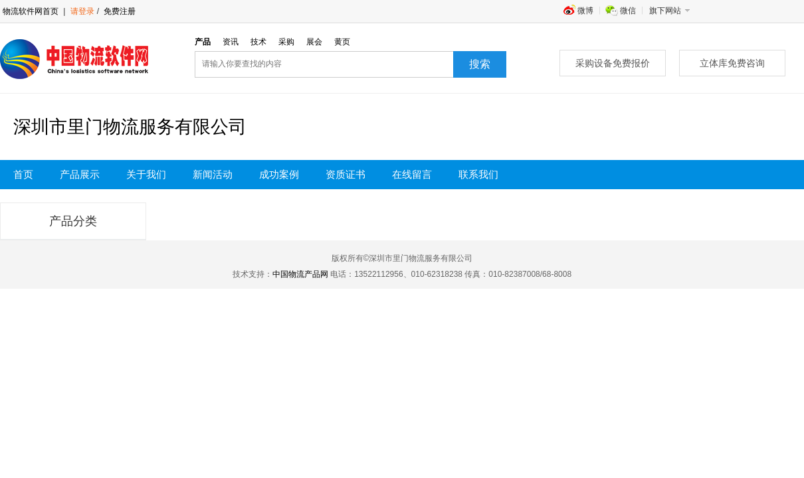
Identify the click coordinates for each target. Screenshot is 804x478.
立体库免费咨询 (732, 63)
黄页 (342, 41)
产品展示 (80, 174)
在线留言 (412, 174)
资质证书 (345, 174)
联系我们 (478, 174)
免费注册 (119, 11)
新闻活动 (213, 174)
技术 (258, 41)
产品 (203, 41)
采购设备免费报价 (612, 63)
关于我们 (146, 174)
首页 (23, 174)
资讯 (231, 41)
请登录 (82, 11)
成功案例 (279, 174)
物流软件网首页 (30, 11)
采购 (286, 41)
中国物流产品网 (300, 274)
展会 (314, 41)
